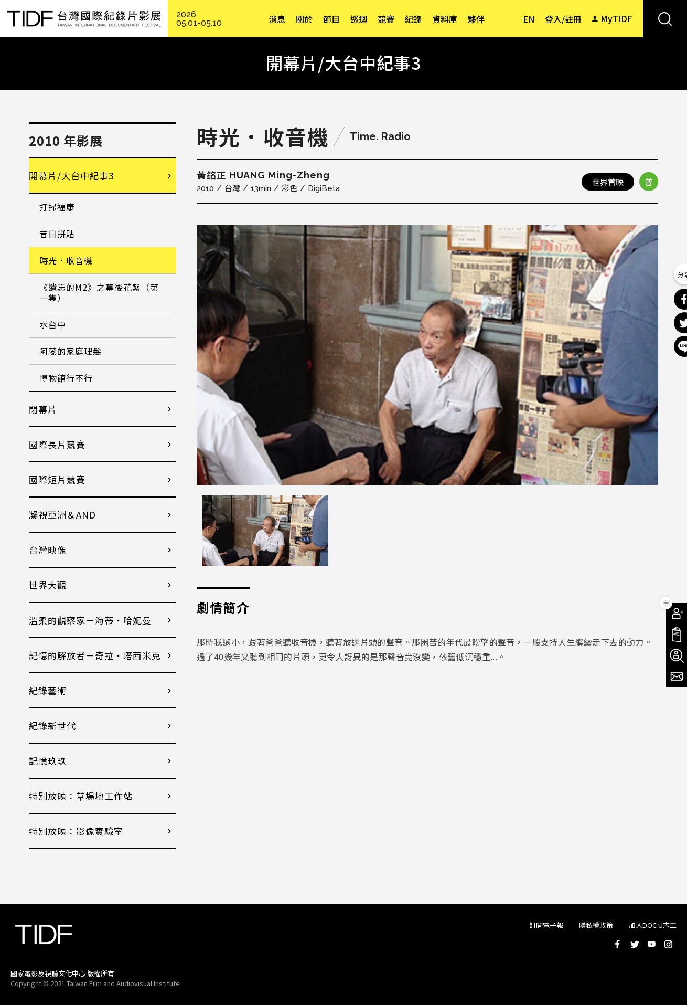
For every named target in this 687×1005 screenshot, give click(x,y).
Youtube (651, 944)
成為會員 (676, 613)
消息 (277, 19)
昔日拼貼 (57, 233)
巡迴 (358, 19)
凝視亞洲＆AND (62, 514)
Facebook (617, 944)
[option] (427, 355)
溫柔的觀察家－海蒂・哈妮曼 (90, 620)
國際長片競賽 (57, 444)
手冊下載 (676, 634)
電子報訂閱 (676, 676)
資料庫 (444, 19)
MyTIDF (616, 18)
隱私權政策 (596, 925)
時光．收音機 (66, 260)
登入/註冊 (563, 19)
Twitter (634, 944)
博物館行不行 (66, 378)
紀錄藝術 (48, 690)
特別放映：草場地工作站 (81, 795)
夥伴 (476, 19)
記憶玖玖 (48, 760)
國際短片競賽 (57, 479)
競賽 (386, 19)
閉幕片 (43, 409)
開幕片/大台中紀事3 (71, 175)
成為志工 (676, 655)
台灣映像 (48, 549)
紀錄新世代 (52, 725)
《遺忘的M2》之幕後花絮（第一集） (99, 292)
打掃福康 (57, 206)
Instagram (668, 944)
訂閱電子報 (546, 925)
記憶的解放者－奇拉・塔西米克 (95, 655)
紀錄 (413, 19)
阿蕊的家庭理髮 (70, 351)
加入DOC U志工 (653, 925)
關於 (304, 19)
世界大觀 (48, 584)
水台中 (52, 324)
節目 (331, 19)
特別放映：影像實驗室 (76, 831)
